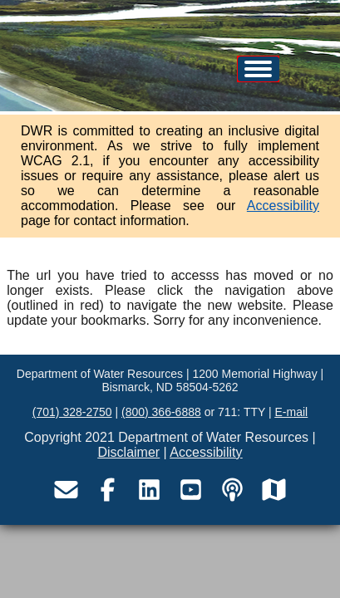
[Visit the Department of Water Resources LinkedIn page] (149, 489)
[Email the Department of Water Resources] (66, 489)
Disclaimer (129, 452)
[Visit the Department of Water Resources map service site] (274, 489)
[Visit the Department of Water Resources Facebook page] (108, 489)
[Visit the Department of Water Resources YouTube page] (191, 489)
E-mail (291, 412)
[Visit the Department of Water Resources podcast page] (233, 489)
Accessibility (283, 206)
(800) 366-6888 (161, 412)
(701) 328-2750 (72, 412)
